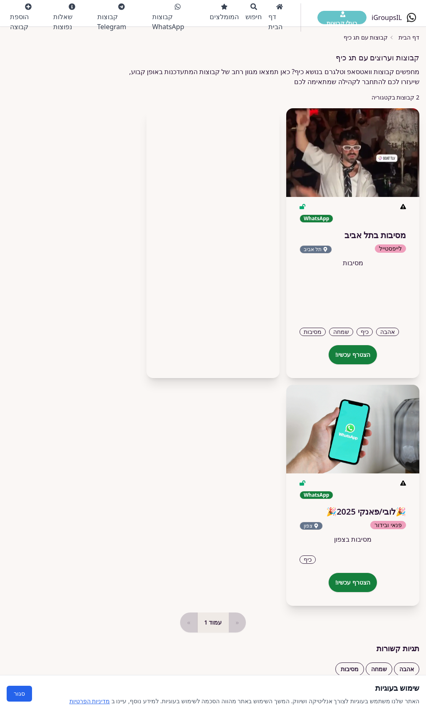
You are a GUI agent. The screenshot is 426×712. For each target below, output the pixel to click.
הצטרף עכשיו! (352, 354)
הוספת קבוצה (21, 17)
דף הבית (275, 17)
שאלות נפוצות (64, 17)
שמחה (379, 669)
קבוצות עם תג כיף (366, 37)
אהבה (406, 669)
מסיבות (350, 669)
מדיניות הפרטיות (89, 701)
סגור (19, 693)
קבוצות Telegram (111, 17)
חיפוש (253, 12)
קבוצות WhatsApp (168, 17)
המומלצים (224, 12)
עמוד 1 (213, 622)
